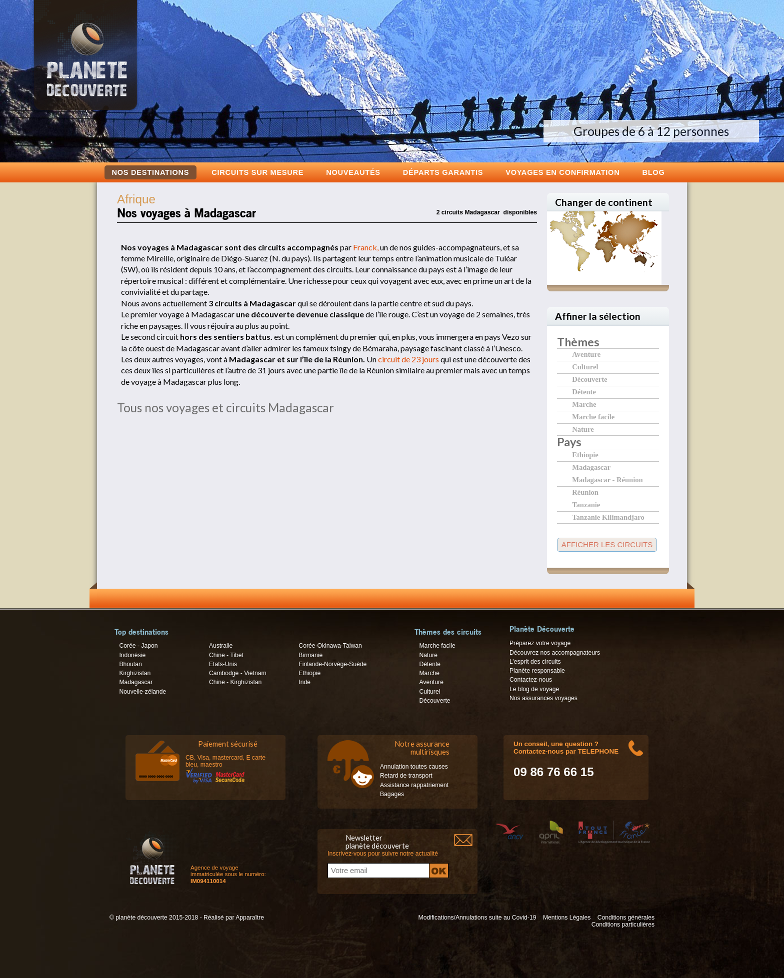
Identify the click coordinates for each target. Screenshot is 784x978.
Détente (584, 391)
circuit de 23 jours (408, 359)
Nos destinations (151, 172)
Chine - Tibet (226, 655)
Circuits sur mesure (258, 172)
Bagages (392, 794)
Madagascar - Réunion (607, 479)
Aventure (586, 354)
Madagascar (591, 467)
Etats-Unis (223, 664)
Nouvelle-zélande (142, 691)
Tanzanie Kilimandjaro (608, 517)
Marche (584, 404)
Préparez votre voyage (540, 643)
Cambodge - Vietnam (237, 673)
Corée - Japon (138, 645)
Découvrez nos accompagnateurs (555, 652)
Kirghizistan (134, 673)
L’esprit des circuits (535, 661)
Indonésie (132, 655)
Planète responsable (537, 670)
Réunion (585, 492)
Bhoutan (130, 664)
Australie (220, 645)
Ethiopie (585, 454)
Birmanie (310, 655)
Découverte (589, 379)
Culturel (585, 366)
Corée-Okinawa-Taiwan (330, 645)
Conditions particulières (623, 924)
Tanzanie (586, 504)
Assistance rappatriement (414, 785)
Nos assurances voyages (544, 698)
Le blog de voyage (534, 689)
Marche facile (593, 416)
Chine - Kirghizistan (235, 682)
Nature (583, 429)
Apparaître (250, 917)
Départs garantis (443, 172)
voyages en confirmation (563, 172)
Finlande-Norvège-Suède (332, 664)
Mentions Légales (566, 917)
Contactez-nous (531, 679)
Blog (653, 172)
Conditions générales (626, 917)
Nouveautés (353, 172)
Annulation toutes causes (414, 766)
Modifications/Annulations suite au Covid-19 (477, 917)
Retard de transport (406, 775)
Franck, (365, 247)
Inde (304, 682)
